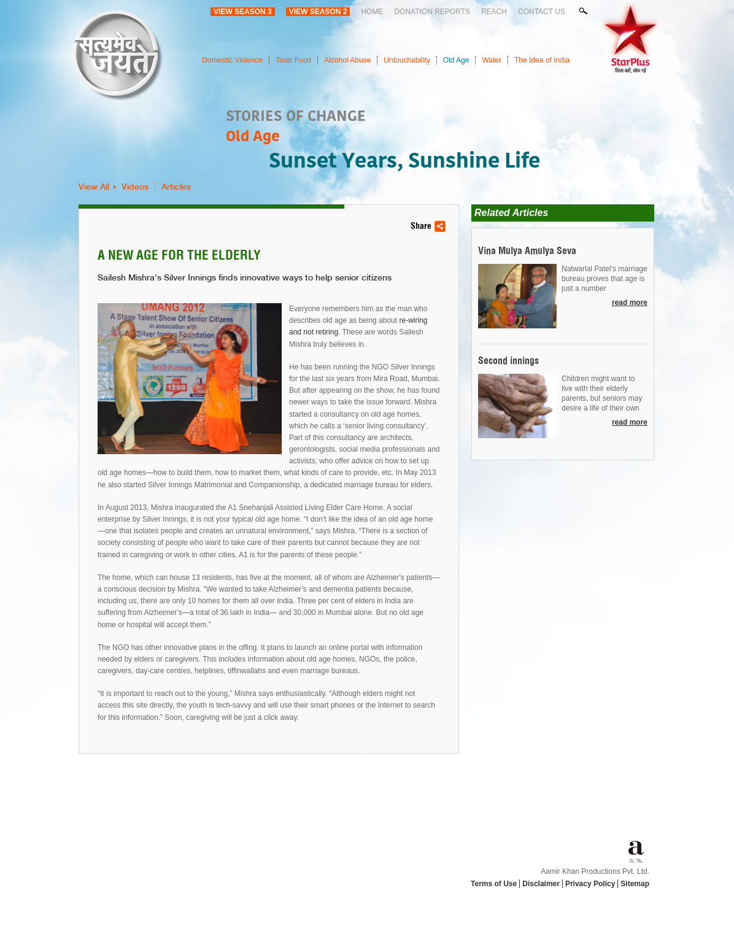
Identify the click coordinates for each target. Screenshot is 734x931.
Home (372, 11)
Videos (135, 187)
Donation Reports (432, 11)
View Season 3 (243, 11)
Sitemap (634, 883)
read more (629, 302)
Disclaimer (541, 883)
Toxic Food (293, 60)
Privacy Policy (590, 883)
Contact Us (541, 11)
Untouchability (407, 60)
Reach (494, 11)
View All (94, 187)
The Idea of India (542, 60)
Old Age (456, 60)
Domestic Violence (232, 60)
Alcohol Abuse (347, 60)
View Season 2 (318, 11)
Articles (176, 187)
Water (491, 60)
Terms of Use (494, 883)
